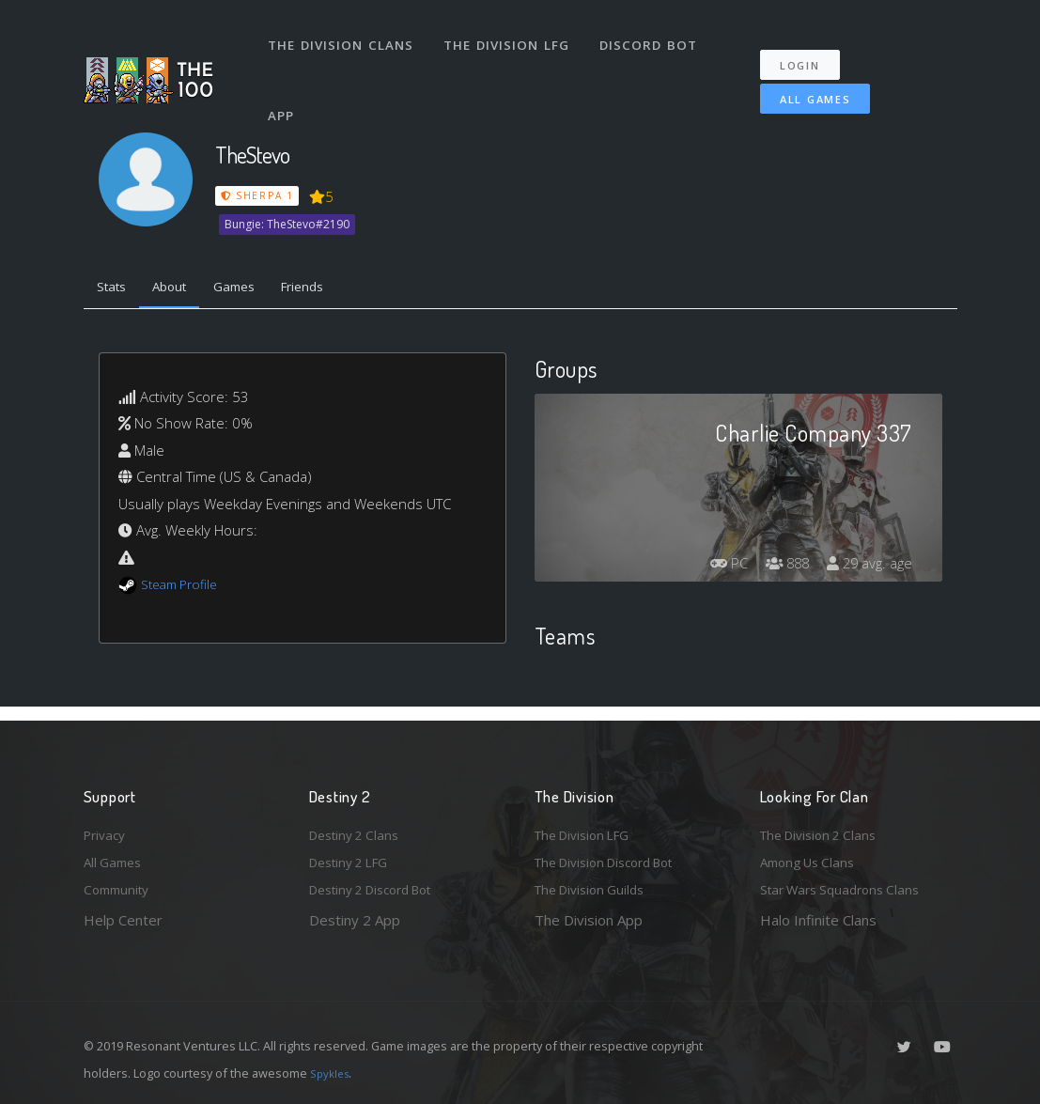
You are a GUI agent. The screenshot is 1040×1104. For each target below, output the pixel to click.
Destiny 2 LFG (354, 858)
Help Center (123, 919)
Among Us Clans (812, 858)
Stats (115, 289)
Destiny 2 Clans (359, 827)
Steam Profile (184, 588)
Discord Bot (654, 35)
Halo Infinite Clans (818, 919)
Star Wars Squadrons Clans (847, 888)
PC (715, 567)
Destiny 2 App (354, 919)
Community (120, 888)
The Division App (589, 919)
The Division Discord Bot (614, 858)
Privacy (107, 827)
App (285, 88)
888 (778, 567)
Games (254, 289)
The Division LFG (511, 35)
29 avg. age (866, 567)
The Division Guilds (596, 888)
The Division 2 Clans (824, 827)
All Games (802, 81)
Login (809, 47)
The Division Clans (343, 35)
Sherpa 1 (257, 195)
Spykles (332, 1073)
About (182, 289)
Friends (331, 289)
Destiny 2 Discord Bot (380, 888)
